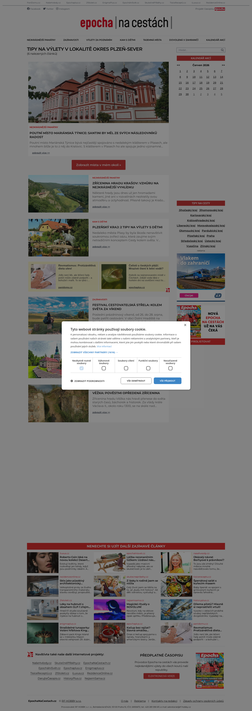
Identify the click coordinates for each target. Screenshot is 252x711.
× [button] (185, 325)
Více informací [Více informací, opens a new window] (105, 346)
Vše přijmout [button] (167, 380)
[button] (126, 351)
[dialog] (126, 355)
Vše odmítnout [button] (134, 380)
